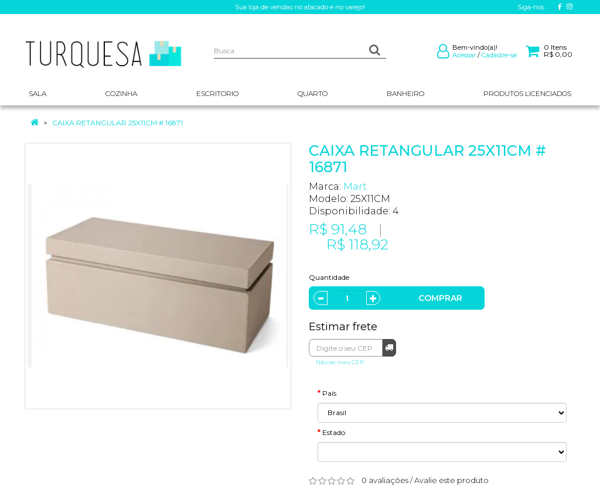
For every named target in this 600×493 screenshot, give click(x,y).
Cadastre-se (499, 55)
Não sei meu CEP (340, 362)
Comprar (440, 298)
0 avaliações (385, 480)
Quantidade (329, 277)
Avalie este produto (451, 480)
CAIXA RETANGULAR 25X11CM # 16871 (117, 122)
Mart (355, 186)
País (329, 393)
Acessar (464, 55)
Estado (333, 432)
